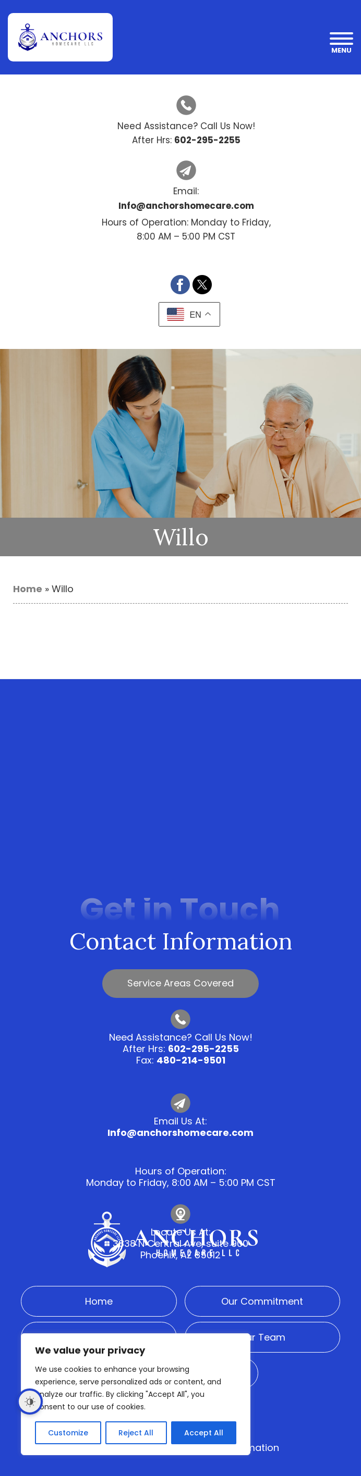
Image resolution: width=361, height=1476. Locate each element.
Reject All (135, 1433)
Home (27, 588)
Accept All (203, 1433)
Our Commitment (262, 1301)
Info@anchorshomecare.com (180, 1132)
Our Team (262, 1337)
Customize (68, 1433)
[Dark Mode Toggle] (30, 1401)
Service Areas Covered (180, 983)
